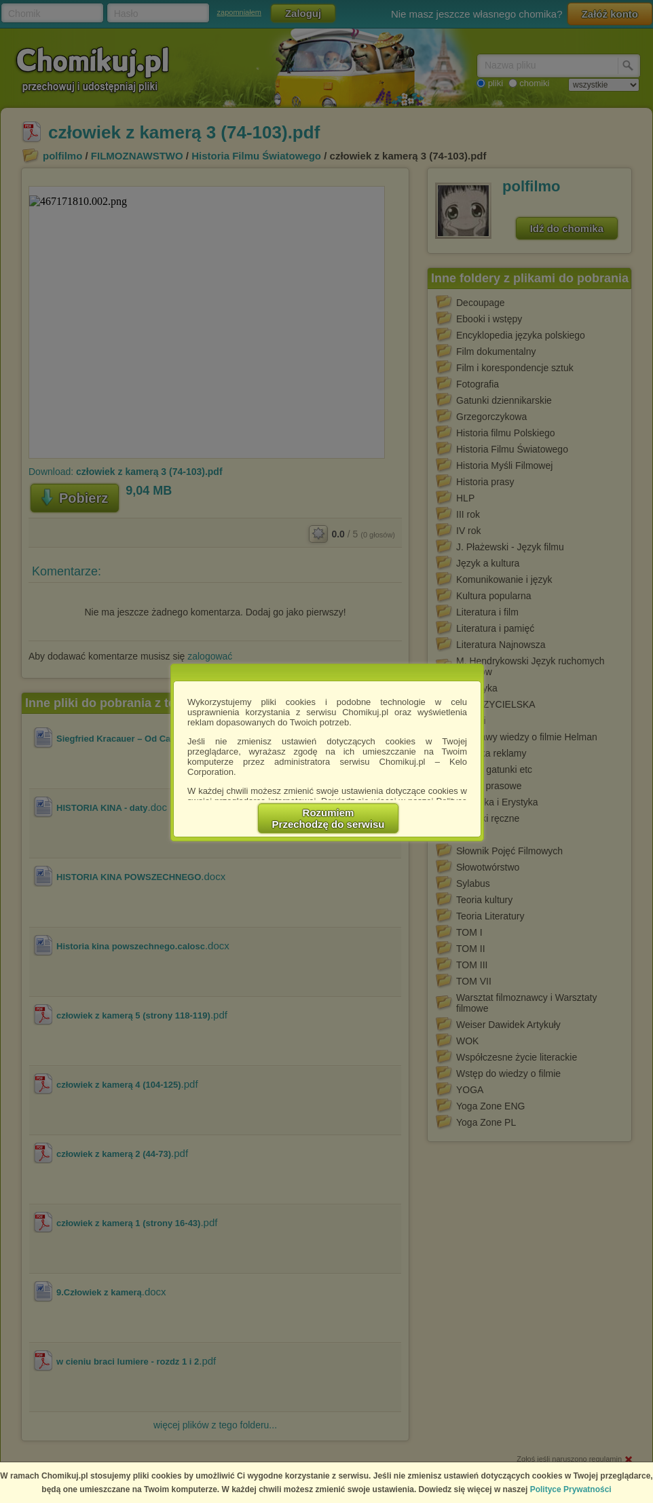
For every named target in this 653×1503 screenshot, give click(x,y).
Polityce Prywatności (571, 1489)
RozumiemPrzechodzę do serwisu (328, 818)
